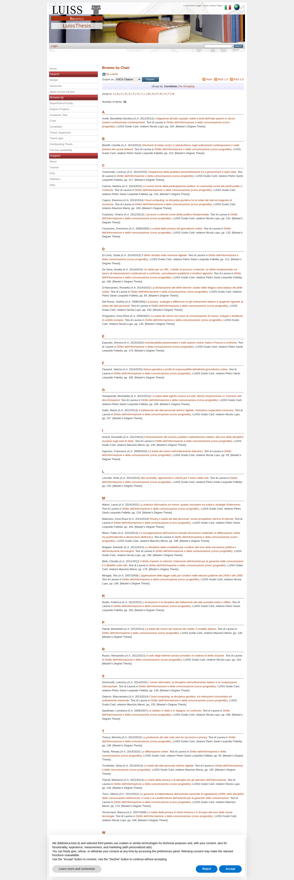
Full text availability (61, 150)
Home (53, 68)
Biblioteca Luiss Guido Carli (77, 16)
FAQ (52, 173)
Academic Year (58, 115)
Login (54, 45)
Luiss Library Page (212, 5)
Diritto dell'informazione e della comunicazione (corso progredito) (193, 149)
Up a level (112, 74)
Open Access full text (62, 91)
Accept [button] (230, 868)
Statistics (55, 179)
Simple (54, 80)
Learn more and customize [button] (77, 868)
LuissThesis (77, 26)
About (53, 161)
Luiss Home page (192, 5)
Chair (53, 120)
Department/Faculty (61, 103)
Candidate (56, 126)
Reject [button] (206, 868)
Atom (209, 79)
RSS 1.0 (223, 79)
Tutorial (54, 167)
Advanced (55, 85)
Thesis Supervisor (60, 132)
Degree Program (59, 109)
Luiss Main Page (77, 9)
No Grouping (186, 86)
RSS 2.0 (239, 79)
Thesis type (56, 138)
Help (52, 184)
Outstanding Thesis (61, 144)
